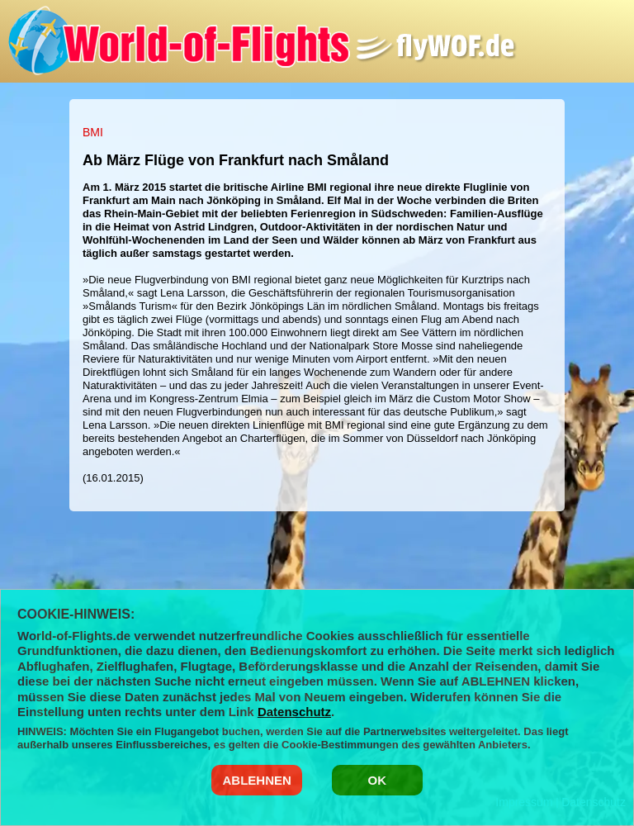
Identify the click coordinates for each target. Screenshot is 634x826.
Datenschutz (294, 712)
